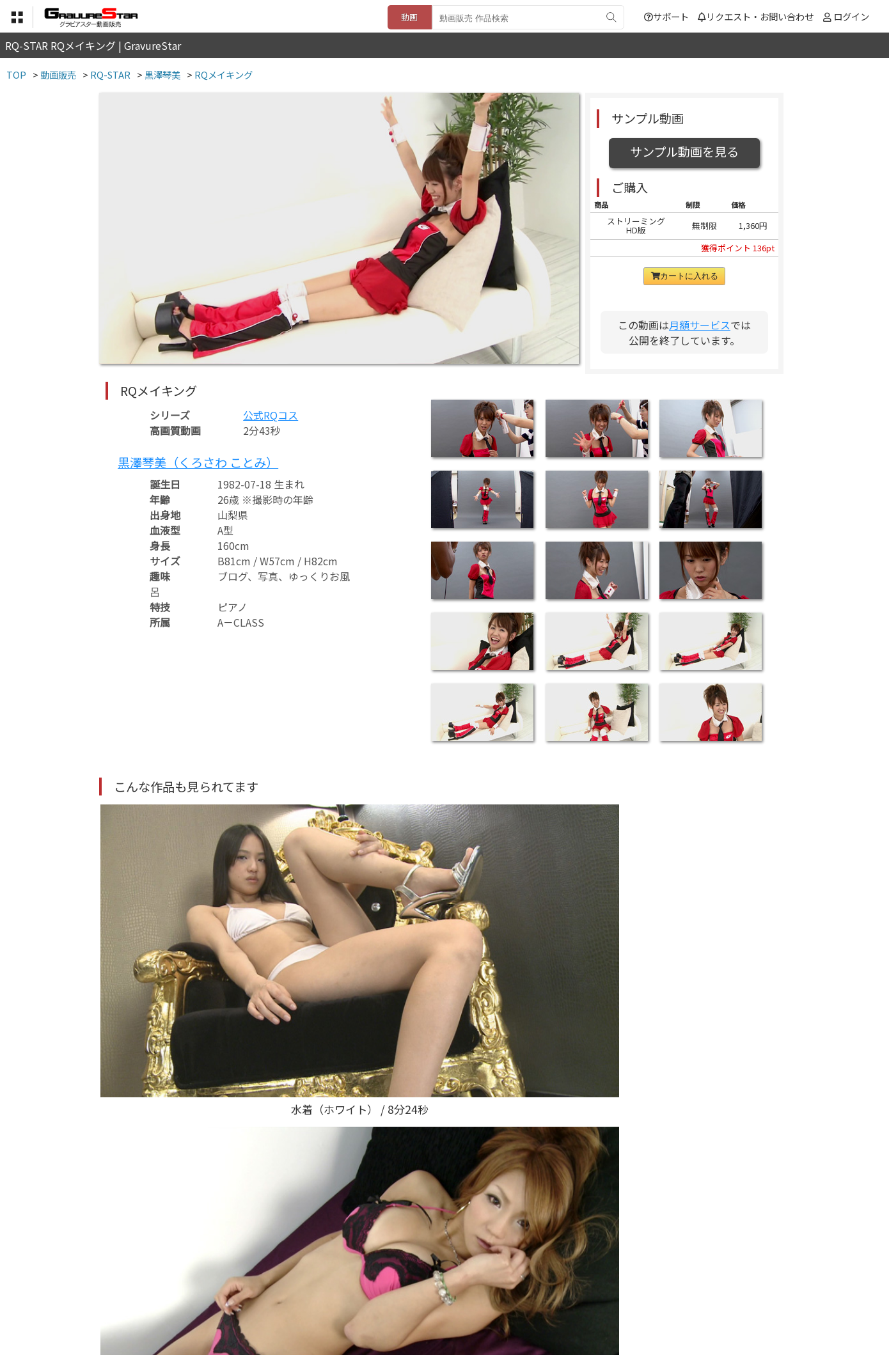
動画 (409, 17)
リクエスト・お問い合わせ (756, 16)
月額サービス (699, 325)
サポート (666, 16)
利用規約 (298, 1292)
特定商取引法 (357, 1292)
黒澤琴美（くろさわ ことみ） (198, 462)
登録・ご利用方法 (435, 1292)
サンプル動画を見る (684, 152)
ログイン (851, 16)
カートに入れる (684, 276)
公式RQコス (270, 415)
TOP (255, 1292)
